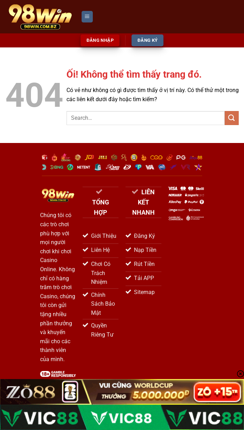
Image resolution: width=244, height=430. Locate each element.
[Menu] (87, 16)
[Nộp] (232, 118)
